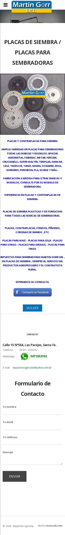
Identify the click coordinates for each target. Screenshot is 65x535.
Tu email (8, 422)
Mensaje (8, 452)
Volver (32, 308)
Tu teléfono (10, 437)
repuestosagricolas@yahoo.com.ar (32, 367)
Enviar (14, 476)
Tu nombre (9, 406)
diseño (50, 525)
